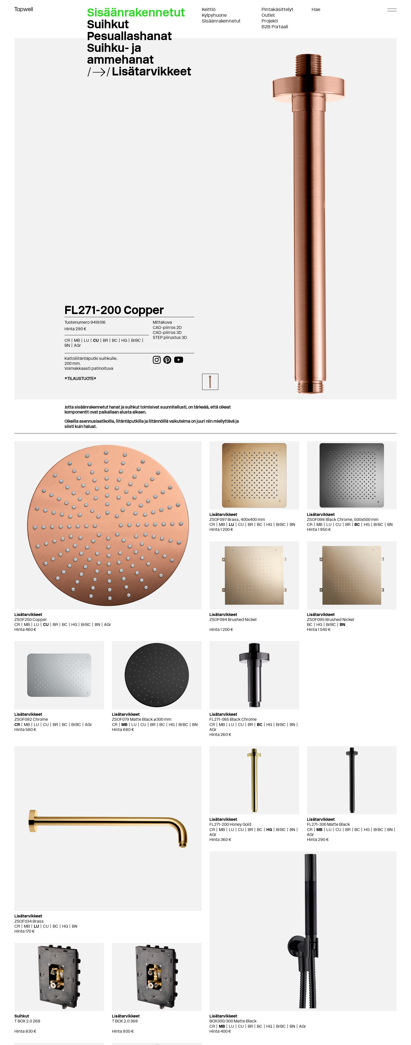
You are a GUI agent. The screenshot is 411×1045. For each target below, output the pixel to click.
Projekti (270, 21)
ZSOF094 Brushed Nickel (233, 619)
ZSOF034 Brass (29, 921)
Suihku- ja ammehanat (120, 54)
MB (77, 340)
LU (86, 340)
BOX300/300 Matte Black (233, 1021)
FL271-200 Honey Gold (230, 824)
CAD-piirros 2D (167, 327)
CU (96, 340)
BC (114, 340)
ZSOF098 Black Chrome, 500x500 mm (342, 519)
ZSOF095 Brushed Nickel (330, 619)
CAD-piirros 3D (167, 332)
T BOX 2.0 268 (27, 1021)
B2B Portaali (275, 27)
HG (124, 340)
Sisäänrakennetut (221, 21)
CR (67, 340)
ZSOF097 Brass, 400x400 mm (237, 519)
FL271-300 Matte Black (328, 824)
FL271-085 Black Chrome (233, 719)
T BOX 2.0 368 (125, 1021)
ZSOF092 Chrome (31, 719)
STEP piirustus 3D (170, 337)
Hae (316, 9)
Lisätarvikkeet (151, 71)
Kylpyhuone (214, 15)
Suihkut (108, 24)
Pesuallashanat (129, 36)
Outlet (268, 15)
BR (105, 340)
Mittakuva (162, 322)
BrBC (136, 340)
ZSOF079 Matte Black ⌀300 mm (141, 719)
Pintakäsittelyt (277, 9)
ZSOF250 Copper (30, 619)
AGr (77, 345)
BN (67, 345)
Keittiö (208, 9)
